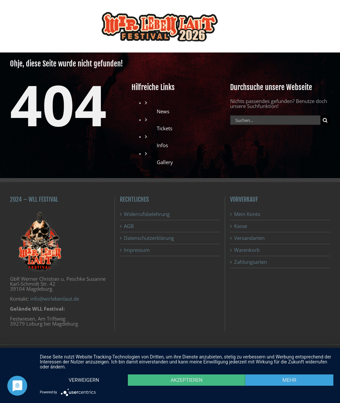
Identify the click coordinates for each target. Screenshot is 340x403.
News (163, 111)
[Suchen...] (275, 120)
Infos (162, 145)
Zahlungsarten (250, 261)
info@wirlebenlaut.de (54, 298)
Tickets (164, 128)
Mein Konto (247, 214)
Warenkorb (247, 250)
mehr (290, 380)
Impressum (137, 250)
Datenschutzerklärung (149, 238)
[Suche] (325, 120)
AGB (129, 226)
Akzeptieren (187, 380)
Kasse (240, 226)
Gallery (165, 162)
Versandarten (249, 238)
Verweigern (84, 380)
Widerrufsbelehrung (147, 214)
